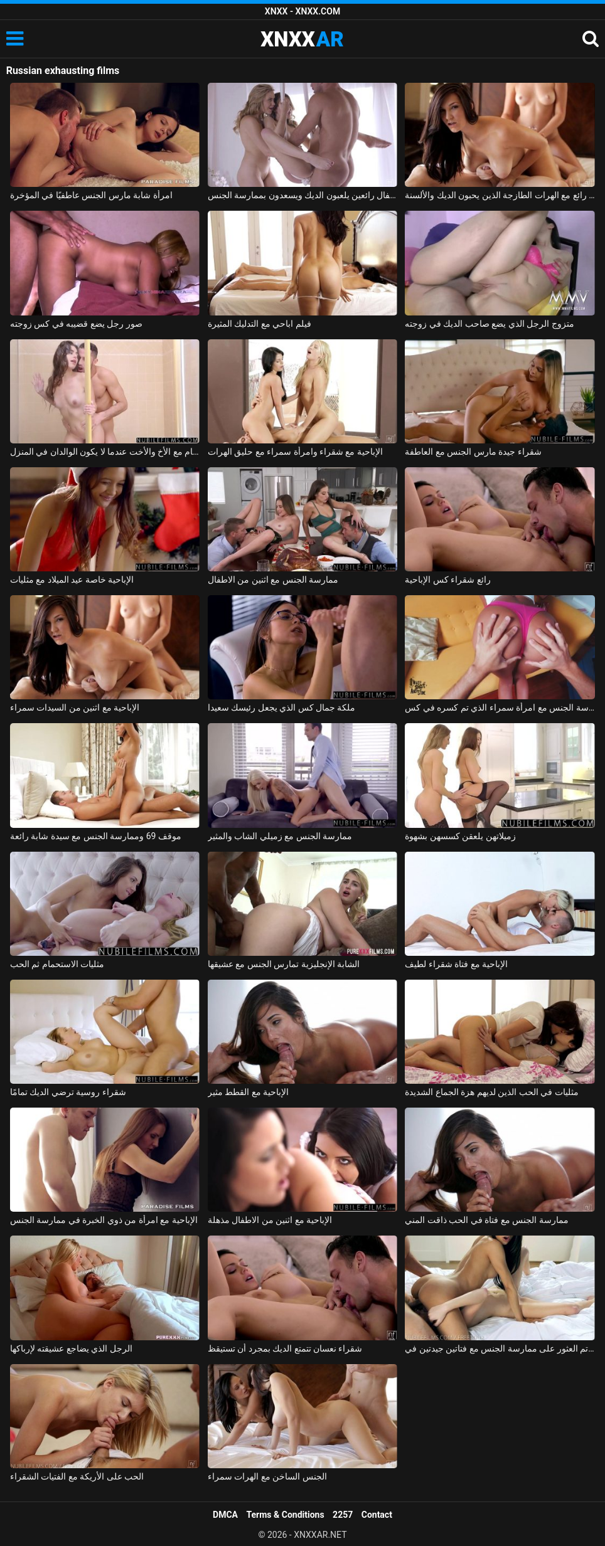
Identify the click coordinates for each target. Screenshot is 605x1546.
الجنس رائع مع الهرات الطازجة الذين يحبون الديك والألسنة (499, 195)
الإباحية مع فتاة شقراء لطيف (456, 964)
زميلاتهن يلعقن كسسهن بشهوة (460, 836)
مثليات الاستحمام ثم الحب (57, 964)
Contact (376, 1515)
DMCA (225, 1515)
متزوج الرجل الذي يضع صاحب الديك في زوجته (489, 324)
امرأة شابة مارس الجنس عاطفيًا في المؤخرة (91, 195)
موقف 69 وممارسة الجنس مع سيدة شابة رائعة (95, 836)
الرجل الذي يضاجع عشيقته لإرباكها (71, 1348)
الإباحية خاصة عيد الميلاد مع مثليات (72, 579)
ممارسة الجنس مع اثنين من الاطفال (273, 579)
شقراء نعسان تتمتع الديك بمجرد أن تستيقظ (285, 1348)
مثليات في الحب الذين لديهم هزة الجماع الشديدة (491, 1092)
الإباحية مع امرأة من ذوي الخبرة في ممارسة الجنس (104, 1220)
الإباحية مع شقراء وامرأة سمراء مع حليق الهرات (295, 452)
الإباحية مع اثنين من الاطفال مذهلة (270, 1220)
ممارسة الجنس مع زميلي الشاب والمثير (280, 836)
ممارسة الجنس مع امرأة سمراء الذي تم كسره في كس (499, 707)
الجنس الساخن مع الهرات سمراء (267, 1476)
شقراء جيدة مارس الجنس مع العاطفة (473, 452)
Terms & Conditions (285, 1515)
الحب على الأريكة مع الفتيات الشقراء (77, 1476)
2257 (343, 1515)
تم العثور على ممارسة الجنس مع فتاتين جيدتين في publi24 (499, 1348)
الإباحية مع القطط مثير (248, 1092)
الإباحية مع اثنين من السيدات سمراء (74, 707)
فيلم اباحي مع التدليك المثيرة (259, 324)
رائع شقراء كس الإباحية (447, 579)
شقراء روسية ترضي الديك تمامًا (68, 1092)
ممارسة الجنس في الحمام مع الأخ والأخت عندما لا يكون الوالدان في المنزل (105, 452)
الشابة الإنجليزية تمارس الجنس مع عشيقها (284, 964)
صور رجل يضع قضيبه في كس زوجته (76, 324)
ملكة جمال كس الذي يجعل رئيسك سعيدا (282, 707)
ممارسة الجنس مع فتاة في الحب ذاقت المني (486, 1220)
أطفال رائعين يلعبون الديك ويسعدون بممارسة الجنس (302, 195)
